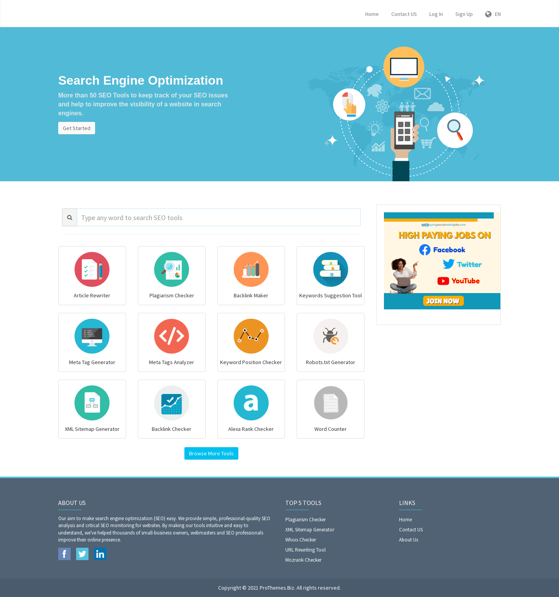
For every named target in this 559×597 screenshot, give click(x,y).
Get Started (76, 128)
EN (493, 13)
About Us (408, 539)
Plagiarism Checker (305, 519)
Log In (436, 13)
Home (372, 13)
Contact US (404, 13)
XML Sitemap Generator (309, 529)
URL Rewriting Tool (305, 550)
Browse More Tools (211, 453)
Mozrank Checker (303, 560)
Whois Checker (300, 539)
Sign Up (464, 13)
